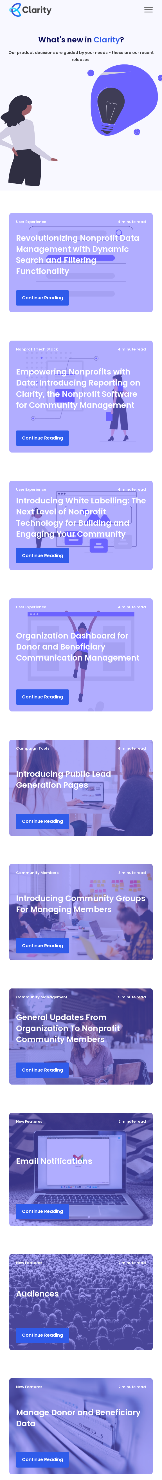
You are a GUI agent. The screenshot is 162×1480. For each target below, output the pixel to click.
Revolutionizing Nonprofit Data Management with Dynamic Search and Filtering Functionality (77, 255)
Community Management (42, 997)
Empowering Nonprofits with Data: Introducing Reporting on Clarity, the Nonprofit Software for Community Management (78, 388)
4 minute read (132, 221)
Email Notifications (54, 1161)
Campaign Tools (32, 748)
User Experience (31, 222)
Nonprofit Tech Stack (37, 349)
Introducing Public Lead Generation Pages (63, 780)
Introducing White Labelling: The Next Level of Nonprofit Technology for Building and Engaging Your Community (81, 517)
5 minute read (132, 997)
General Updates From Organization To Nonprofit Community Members (68, 1028)
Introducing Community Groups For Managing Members (80, 904)
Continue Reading (42, 298)
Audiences (37, 1293)
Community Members (37, 873)
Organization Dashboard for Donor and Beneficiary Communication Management (78, 646)
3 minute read (132, 872)
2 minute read (132, 1121)
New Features (29, 1121)
